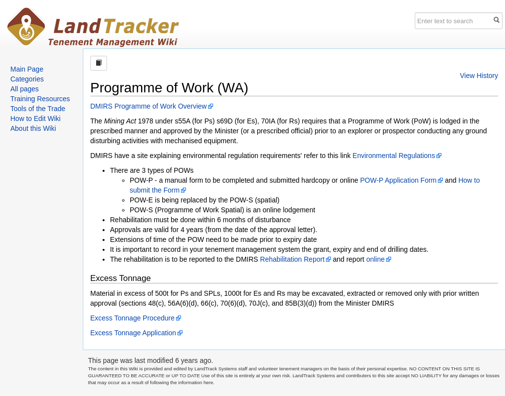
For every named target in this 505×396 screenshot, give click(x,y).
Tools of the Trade (37, 109)
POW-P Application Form (398, 180)
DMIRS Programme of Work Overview (148, 106)
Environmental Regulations (394, 155)
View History (479, 75)
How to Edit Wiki (35, 118)
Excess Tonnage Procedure (132, 318)
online (375, 259)
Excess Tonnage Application (133, 333)
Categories (27, 79)
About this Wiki (33, 128)
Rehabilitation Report (292, 259)
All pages (24, 89)
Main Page (26, 69)
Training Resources (40, 99)
